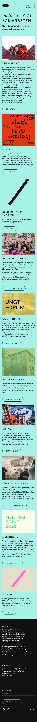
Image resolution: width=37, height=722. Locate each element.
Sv (32, 709)
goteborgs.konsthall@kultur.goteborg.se (16, 669)
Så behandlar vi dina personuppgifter (15, 652)
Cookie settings (7, 655)
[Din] (18, 693)
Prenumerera (12, 702)
